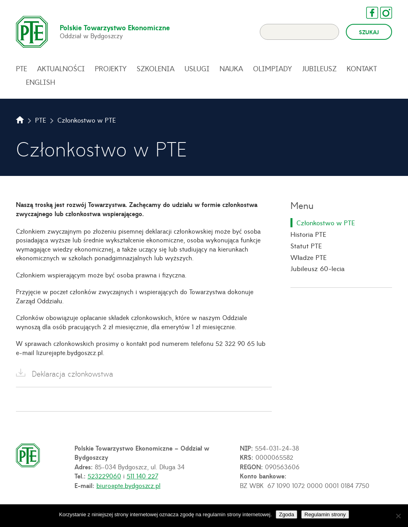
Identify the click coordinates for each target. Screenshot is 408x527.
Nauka (231, 68)
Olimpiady (272, 68)
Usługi (197, 68)
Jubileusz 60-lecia (317, 268)
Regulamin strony (325, 514)
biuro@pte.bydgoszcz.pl (128, 485)
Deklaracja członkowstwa (72, 374)
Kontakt (362, 68)
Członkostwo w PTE (325, 222)
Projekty (111, 68)
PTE (21, 68)
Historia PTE (308, 234)
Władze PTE (308, 257)
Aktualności (61, 68)
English (40, 82)
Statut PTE (306, 245)
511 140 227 (142, 475)
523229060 (104, 475)
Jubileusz (319, 68)
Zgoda (286, 514)
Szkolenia (156, 68)
